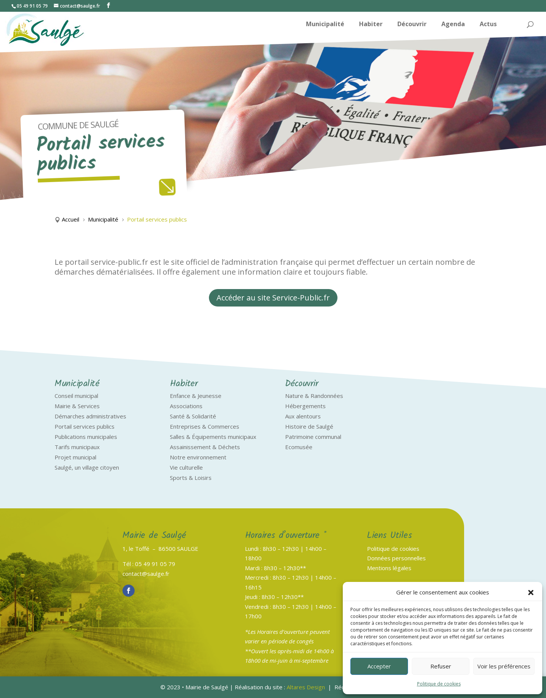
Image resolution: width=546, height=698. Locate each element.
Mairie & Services (77, 406)
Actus (488, 24)
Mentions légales (389, 568)
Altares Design (306, 687)
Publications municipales (86, 436)
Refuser (440, 666)
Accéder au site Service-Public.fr (273, 297)
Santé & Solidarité (193, 416)
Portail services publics (85, 426)
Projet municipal (75, 457)
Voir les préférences (503, 666)
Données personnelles (396, 558)
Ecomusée (298, 447)
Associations (186, 406)
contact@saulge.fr (145, 573)
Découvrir (412, 24)
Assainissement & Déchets (205, 447)
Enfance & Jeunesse (195, 395)
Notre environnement (198, 457)
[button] (531, 592)
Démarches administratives (90, 416)
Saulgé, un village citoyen (87, 467)
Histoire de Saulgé (309, 426)
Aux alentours (303, 416)
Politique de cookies (439, 684)
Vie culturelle (186, 467)
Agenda (453, 24)
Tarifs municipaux (77, 447)
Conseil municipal (76, 395)
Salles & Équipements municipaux (213, 436)
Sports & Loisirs (191, 477)
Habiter (371, 24)
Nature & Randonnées (314, 395)
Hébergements (305, 406)
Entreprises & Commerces (204, 426)
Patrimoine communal (313, 436)
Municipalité (325, 24)
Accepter (379, 666)
